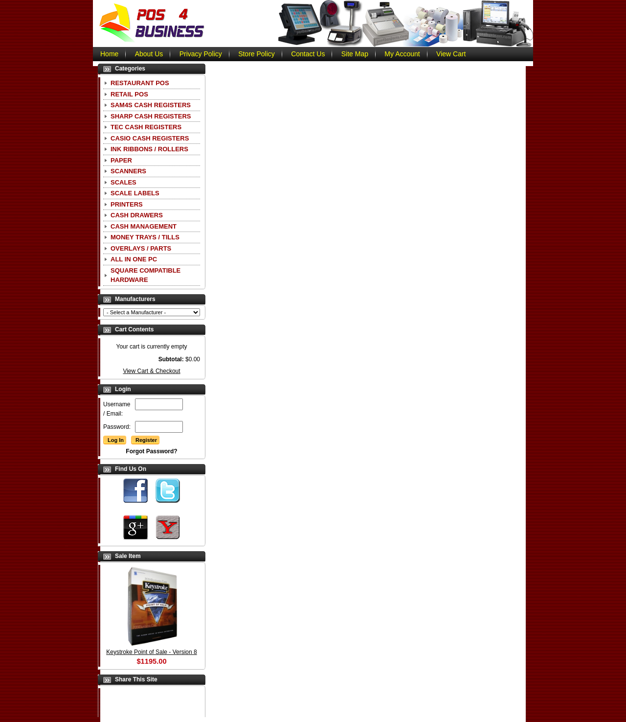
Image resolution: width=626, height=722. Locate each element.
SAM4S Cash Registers (151, 105)
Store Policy (256, 54)
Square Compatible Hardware (145, 275)
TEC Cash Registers (146, 127)
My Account (402, 54)
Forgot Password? (151, 451)
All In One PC (134, 259)
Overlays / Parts (141, 248)
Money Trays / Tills (145, 237)
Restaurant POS (140, 83)
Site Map (354, 54)
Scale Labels (135, 193)
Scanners (128, 171)
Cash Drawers (137, 215)
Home (109, 54)
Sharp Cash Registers (151, 116)
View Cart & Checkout (151, 371)
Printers (127, 204)
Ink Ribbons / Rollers (149, 149)
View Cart (451, 54)
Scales (123, 182)
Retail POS (129, 94)
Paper (121, 160)
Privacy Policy (200, 54)
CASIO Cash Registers (150, 138)
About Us (149, 54)
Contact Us (308, 54)
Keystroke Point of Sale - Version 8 (151, 652)
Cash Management (144, 226)
